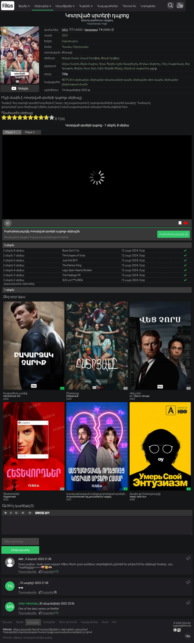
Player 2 (30, 132)
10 (51, 117)
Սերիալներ (42, 6)
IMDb (65, 29)
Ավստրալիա (70, 41)
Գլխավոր (7, 622)
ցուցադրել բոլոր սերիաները (19, 284)
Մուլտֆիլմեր (65, 6)
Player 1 (10, 132)
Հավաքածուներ (107, 6)
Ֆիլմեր (24, 6)
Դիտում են (129, 6)
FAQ (114, 622)
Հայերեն (85, 6)
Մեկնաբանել (20, 549)
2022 (65, 35)
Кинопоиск (91, 29)
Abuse (105, 622)
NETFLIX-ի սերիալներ (75, 79)
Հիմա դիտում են (68, 622)
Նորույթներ (148, 6)
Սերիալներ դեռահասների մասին (111, 79)
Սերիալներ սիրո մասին (148, 79)
